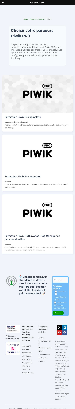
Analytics (41, 19)
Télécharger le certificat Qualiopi (12, 337)
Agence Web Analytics (26, 347)
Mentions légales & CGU (44, 349)
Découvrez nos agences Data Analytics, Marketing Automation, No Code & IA (28, 333)
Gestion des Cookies (42, 359)
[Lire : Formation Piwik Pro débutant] (37, 153)
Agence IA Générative (26, 367)
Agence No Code (28, 373)
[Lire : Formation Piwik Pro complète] (37, 94)
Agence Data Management (27, 361)
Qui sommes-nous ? (45, 342)
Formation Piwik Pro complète (22, 117)
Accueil (26, 19)
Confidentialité (44, 354)
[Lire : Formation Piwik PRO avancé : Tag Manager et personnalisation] (37, 213)
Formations (33, 19)
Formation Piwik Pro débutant (22, 176)
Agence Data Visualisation (27, 354)
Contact (41, 338)
